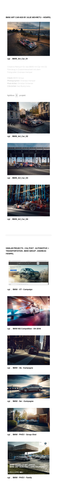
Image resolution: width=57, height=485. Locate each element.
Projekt (22, 95)
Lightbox (12, 95)
